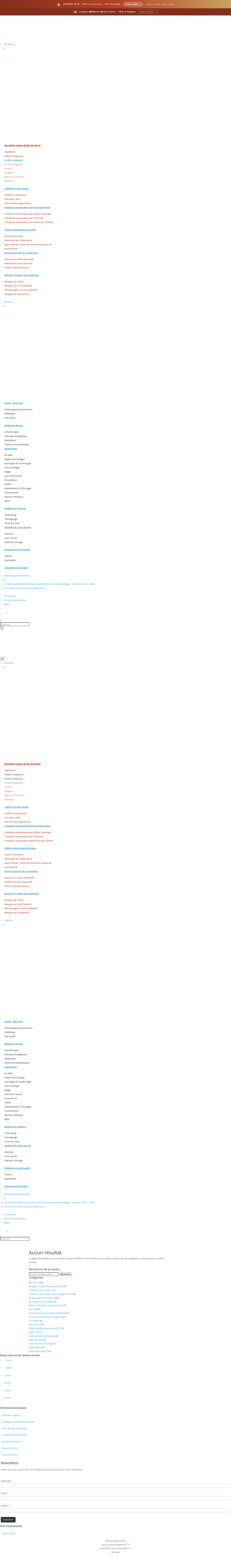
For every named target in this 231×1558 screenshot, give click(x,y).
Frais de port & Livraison (14, 1428)
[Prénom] (115, 1486)
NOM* (4, 1493)
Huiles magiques (13, 160)
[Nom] (115, 1498)
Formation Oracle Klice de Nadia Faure (24, 588)
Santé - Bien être (13, 403)
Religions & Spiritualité (17, 549)
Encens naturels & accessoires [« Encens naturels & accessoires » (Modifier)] (21, 252)
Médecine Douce (13, 425)
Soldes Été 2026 (37, 1351)
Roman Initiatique (13, 496)
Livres (32, 1309)
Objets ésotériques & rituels (43, 1328)
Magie (7, 471)
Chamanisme (11, 492)
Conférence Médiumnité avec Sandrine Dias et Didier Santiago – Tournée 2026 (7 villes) (49, 583)
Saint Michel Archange (40, 1343)
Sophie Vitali (8, 1533)
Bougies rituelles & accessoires (45, 1286)
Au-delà (8, 455)
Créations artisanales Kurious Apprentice (50, 1294)
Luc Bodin (34, 1320)
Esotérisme (10, 448)
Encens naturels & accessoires (44, 1305)
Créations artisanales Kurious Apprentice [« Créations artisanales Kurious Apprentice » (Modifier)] (27, 207)
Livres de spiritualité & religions (45, 1316)
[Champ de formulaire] (8, 1519)
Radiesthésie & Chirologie (17, 488)
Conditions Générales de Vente (18, 1421)
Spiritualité (10, 560)
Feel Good (9, 417)
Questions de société (16, 567)
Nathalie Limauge (13, 542)
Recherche (65, 1274)
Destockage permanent (41, 1297)
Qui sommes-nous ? (12, 1441)
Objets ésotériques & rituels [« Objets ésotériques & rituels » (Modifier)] (20, 229)
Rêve (6, 500)
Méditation (10, 440)
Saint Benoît (35, 1339)
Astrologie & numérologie (17, 463)
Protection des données (14, 1434)
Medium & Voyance (15, 508)
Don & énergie (12, 467)
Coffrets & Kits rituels (40, 1290)
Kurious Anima (9, 1448)
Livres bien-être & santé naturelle (46, 1313)
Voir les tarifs (148, 12)
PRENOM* (6, 1481)
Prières (8, 556)
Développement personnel (18, 409)
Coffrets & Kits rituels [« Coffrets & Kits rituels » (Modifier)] (16, 188)
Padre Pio (34, 1332)
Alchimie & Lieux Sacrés (17, 527)
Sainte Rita (34, 1347)
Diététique (9, 413)
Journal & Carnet (13, 475)
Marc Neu (34, 1324)
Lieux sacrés (10, 537)
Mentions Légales (11, 1415)
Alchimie (8, 533)
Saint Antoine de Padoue (42, 1336)
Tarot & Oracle (12, 523)
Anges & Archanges (14, 459)
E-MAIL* (5, 1505)
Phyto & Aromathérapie (16, 444)
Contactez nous (10, 1454)
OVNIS (7, 484)
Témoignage (10, 519)
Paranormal (10, 480)
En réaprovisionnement (41, 1301)
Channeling (10, 514)
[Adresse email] (115, 1510)
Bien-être (33, 1282)
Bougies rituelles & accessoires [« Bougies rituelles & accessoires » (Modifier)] (21, 275)
